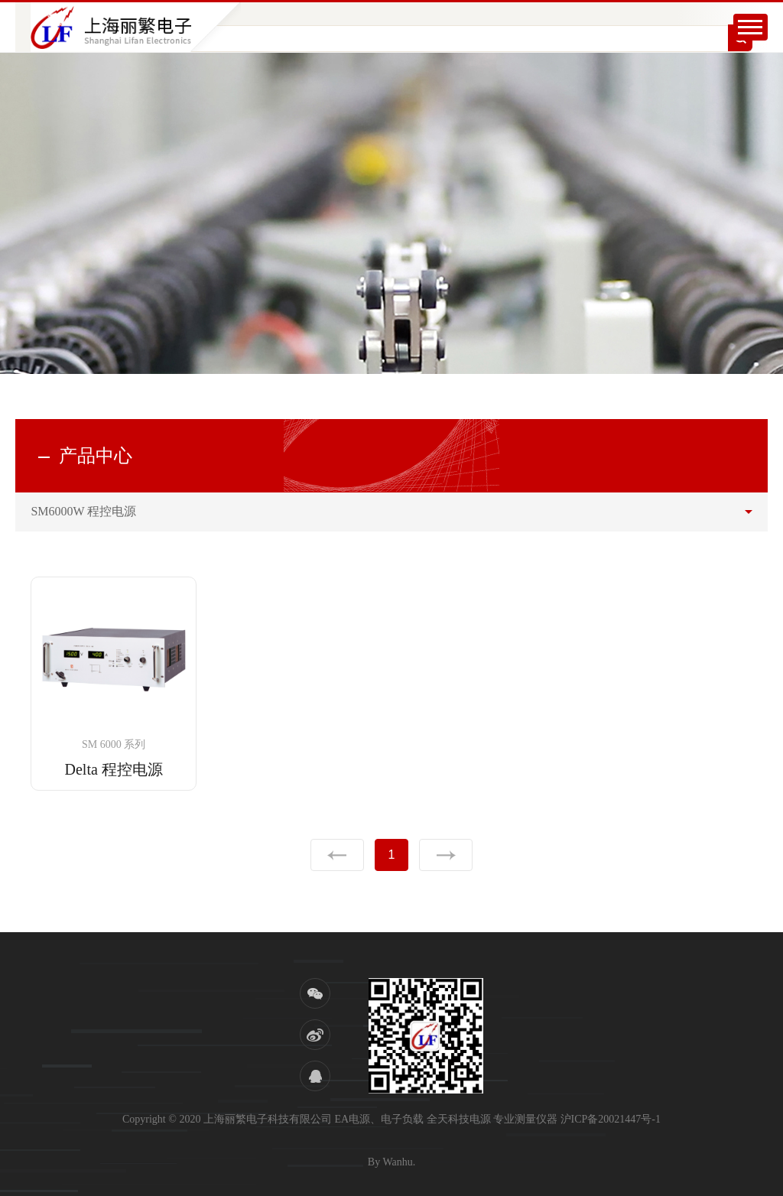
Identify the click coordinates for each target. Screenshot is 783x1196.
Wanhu (397, 1162)
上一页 (337, 855)
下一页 (446, 855)
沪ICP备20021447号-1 (610, 1119)
